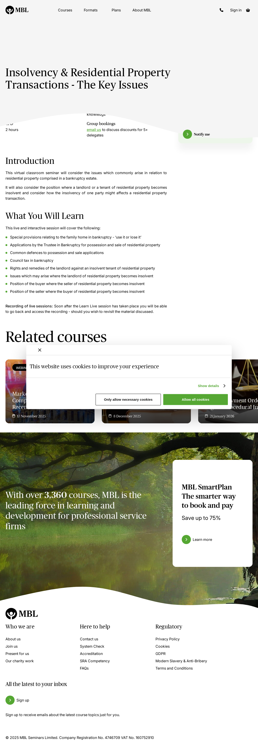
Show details (208, 386)
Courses (65, 13)
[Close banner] (39, 350)
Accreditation (91, 653)
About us (13, 639)
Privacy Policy (167, 639)
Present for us (17, 653)
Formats (90, 13)
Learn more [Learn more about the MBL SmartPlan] (202, 539)
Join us (11, 646)
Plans (116, 13)
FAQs (84, 668)
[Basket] (248, 13)
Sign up (22, 700)
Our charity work (19, 661)
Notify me (202, 134)
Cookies (162, 646)
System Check (92, 646)
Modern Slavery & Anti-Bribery (181, 661)
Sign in (236, 13)
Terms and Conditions (174, 668)
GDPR (160, 653)
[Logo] (16, 13)
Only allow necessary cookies (128, 399)
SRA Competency (95, 661)
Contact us (89, 639)
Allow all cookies (195, 399)
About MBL (141, 13)
